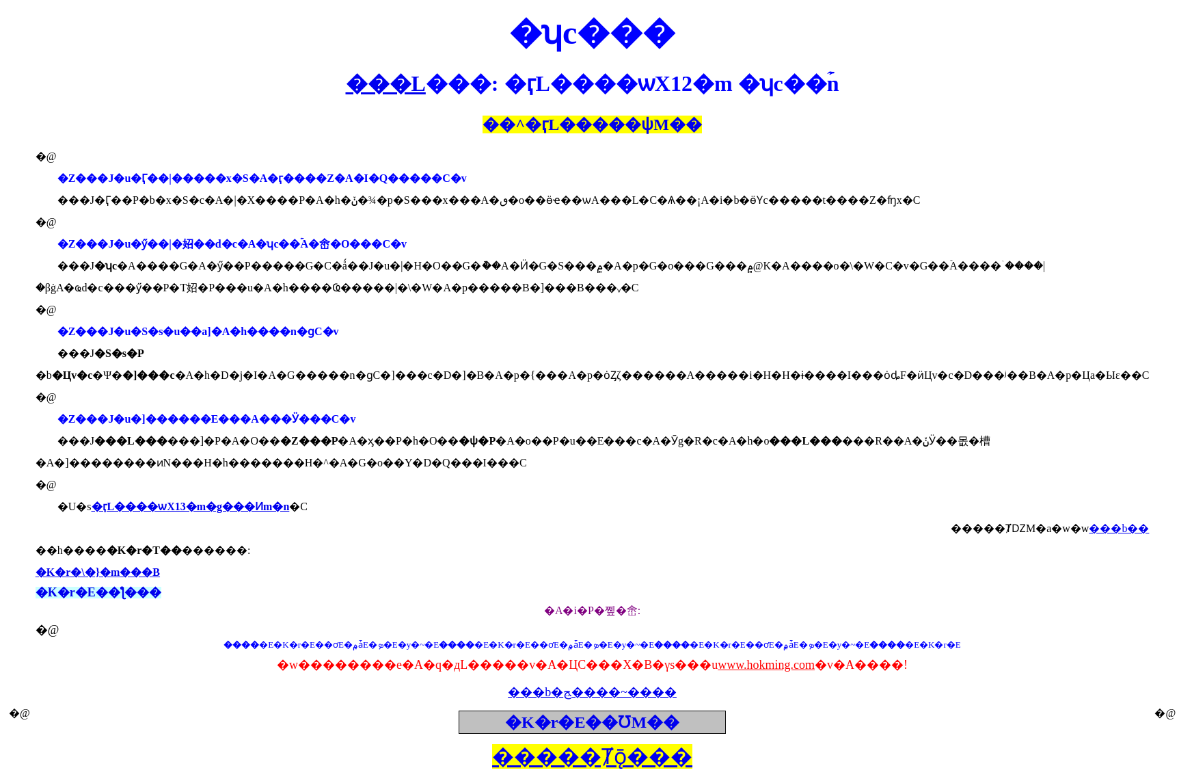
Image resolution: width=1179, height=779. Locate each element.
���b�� (1119, 528)
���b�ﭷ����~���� (592, 692)
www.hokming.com (766, 665)
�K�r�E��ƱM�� (592, 722)
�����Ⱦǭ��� (592, 756)
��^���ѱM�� (592, 124)
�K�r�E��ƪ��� (98, 592)
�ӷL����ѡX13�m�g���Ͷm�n (191, 506)
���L (386, 83)
